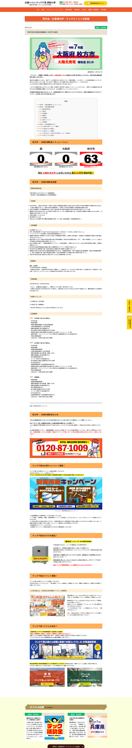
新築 (43, 9)
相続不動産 (69, 9)
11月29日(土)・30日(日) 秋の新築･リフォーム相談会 (56, 133)
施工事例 (76, 9)
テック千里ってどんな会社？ (47, 135)
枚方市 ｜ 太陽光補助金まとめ (47, 124)
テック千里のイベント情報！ (47, 131)
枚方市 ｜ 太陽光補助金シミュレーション (50, 105)
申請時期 (44, 118)
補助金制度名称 (46, 109)
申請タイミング (46, 120)
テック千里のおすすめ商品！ (47, 128)
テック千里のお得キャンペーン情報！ (49, 126)
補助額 (44, 115)
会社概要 (103, 9)
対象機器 (44, 113)
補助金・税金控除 (93, 9)
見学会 (84, 9)
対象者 (44, 111)
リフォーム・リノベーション (55, 9)
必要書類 (44, 122)
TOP (37, 9)
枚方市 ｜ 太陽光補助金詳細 (46, 107)
